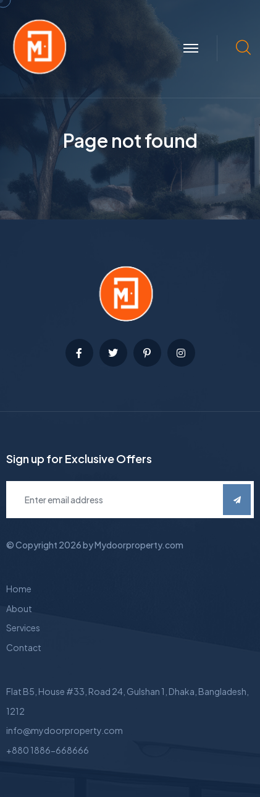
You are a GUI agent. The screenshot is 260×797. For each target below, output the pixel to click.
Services (23, 627)
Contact (23, 647)
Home (18, 588)
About (19, 608)
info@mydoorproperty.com (64, 730)
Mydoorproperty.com (138, 544)
